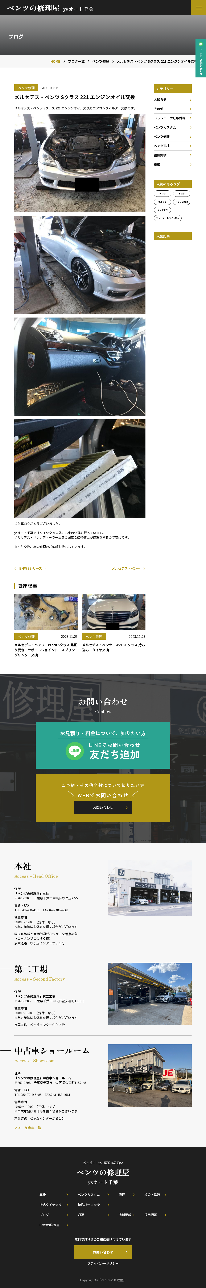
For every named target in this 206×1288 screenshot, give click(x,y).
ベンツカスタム (165, 127)
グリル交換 (162, 209)
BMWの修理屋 (49, 1225)
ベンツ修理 (162, 136)
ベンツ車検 (162, 146)
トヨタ (181, 193)
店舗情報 (125, 1214)
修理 (122, 1194)
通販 (81, 1214)
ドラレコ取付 (181, 201)
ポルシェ (162, 201)
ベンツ (162, 193)
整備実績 (160, 155)
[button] (198, 7)
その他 (158, 108)
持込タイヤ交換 (51, 1204)
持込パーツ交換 (89, 1204)
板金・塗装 (152, 1194)
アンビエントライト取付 (167, 218)
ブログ (44, 1214)
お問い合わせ (103, 807)
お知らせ (160, 99)
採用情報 (150, 1214)
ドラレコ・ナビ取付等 (169, 118)
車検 (157, 164)
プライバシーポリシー (103, 1263)
